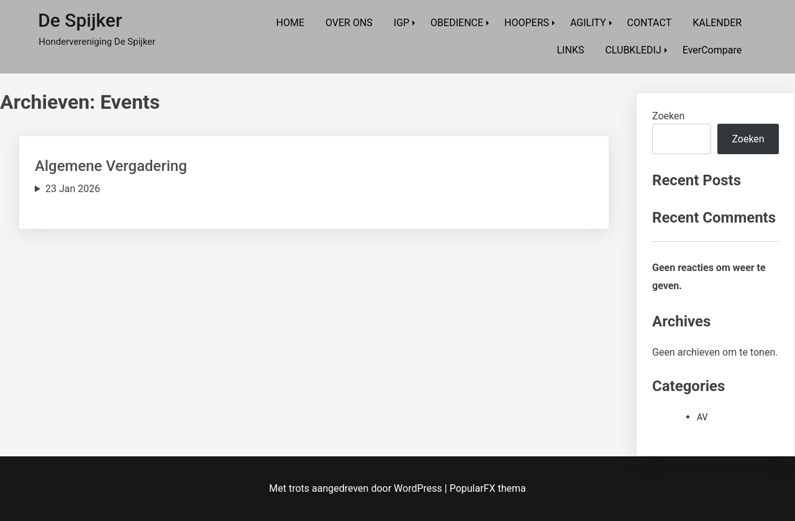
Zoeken (668, 116)
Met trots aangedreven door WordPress (356, 488)
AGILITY (588, 23)
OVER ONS (349, 23)
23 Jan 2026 (72, 189)
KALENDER (717, 23)
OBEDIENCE (456, 23)
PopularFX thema (488, 488)
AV (702, 417)
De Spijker (80, 20)
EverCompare (712, 50)
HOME (290, 23)
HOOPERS (526, 23)
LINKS (570, 50)
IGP (401, 23)
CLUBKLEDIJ (633, 50)
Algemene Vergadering (111, 166)
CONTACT (649, 23)
